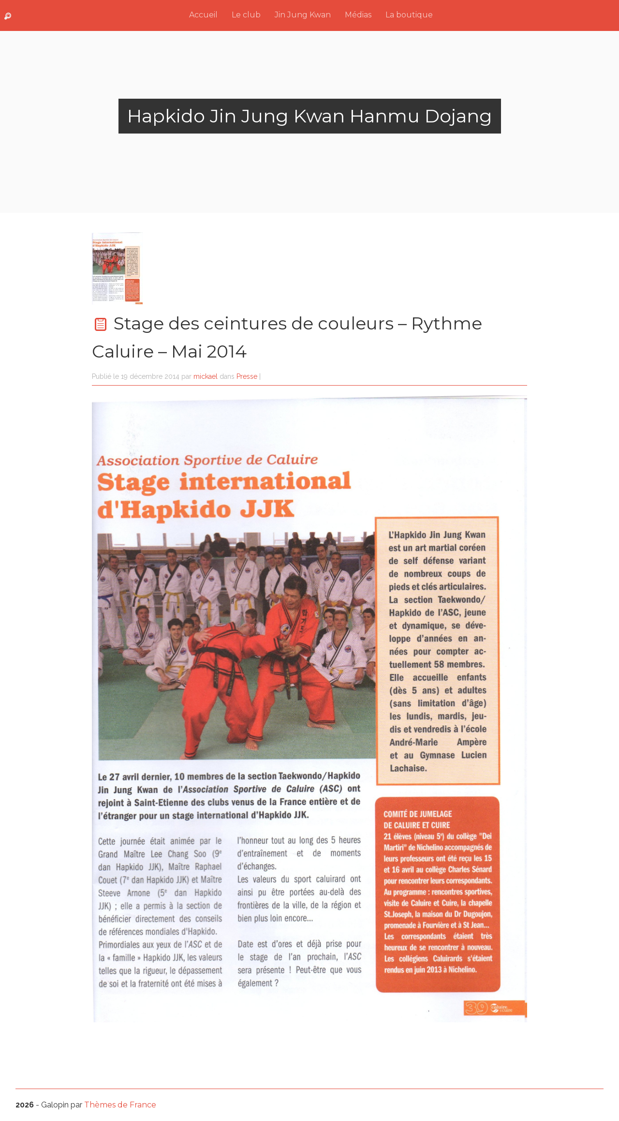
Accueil (203, 14)
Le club (246, 14)
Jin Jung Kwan (303, 14)
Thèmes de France (120, 1104)
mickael (205, 376)
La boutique (409, 14)
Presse (246, 376)
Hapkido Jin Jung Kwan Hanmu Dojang (309, 116)
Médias (358, 14)
